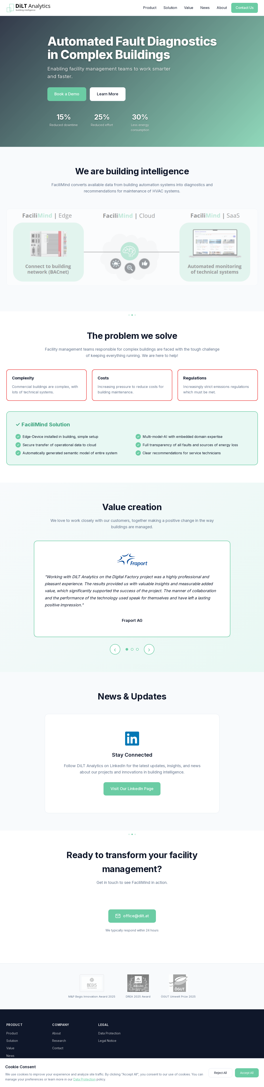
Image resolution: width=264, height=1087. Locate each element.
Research (59, 1040)
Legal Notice (107, 1040)
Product (149, 7)
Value (188, 7)
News (205, 7)
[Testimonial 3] (137, 649)
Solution (170, 7)
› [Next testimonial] (149, 649)
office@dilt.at (132, 916)
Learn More (107, 94)
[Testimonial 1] (127, 649)
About (222, 7)
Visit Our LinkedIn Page (132, 788)
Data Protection (109, 1033)
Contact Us (245, 7)
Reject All (220, 1073)
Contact (57, 1048)
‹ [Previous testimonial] (115, 649)
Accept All (247, 1073)
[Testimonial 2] (132, 649)
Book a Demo (66, 94)
